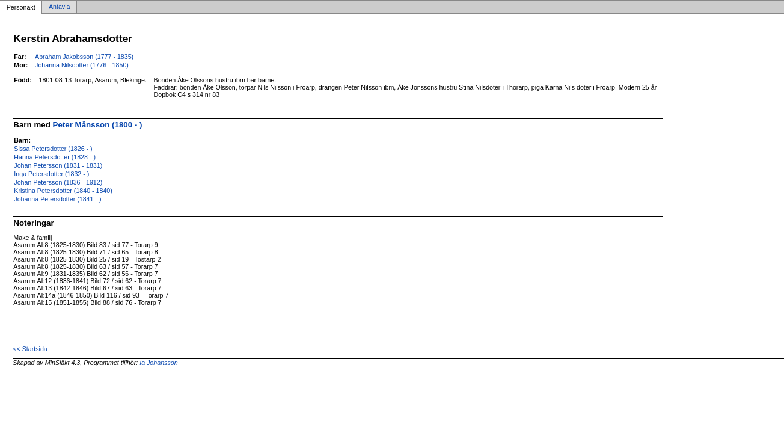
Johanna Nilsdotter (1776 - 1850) (82, 65)
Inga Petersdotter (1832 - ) (51, 173)
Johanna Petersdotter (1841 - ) (57, 199)
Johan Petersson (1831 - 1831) (58, 165)
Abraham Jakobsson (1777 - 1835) (84, 56)
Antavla (59, 7)
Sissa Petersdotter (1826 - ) (53, 148)
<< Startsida (30, 348)
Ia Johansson (158, 362)
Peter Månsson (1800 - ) (97, 124)
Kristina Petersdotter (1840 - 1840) (63, 190)
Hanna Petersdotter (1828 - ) (55, 157)
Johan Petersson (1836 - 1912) (58, 182)
